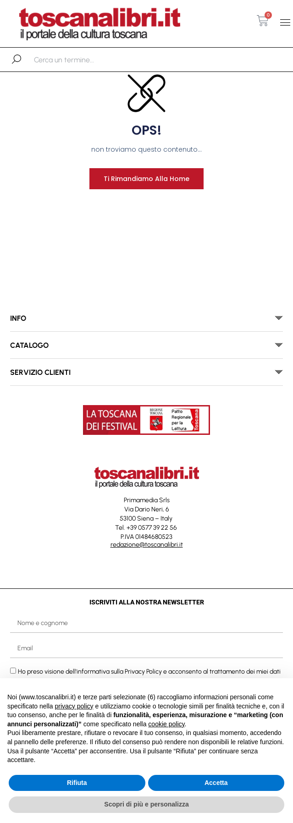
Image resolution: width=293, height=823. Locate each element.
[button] (285, 22)
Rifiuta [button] (77, 782)
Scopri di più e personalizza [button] (146, 804)
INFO (18, 318)
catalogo (29, 345)
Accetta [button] (216, 782)
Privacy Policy (143, 671)
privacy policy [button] (74, 706)
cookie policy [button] (166, 724)
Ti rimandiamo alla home (146, 178)
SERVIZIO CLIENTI (40, 372)
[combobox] (81, 59)
